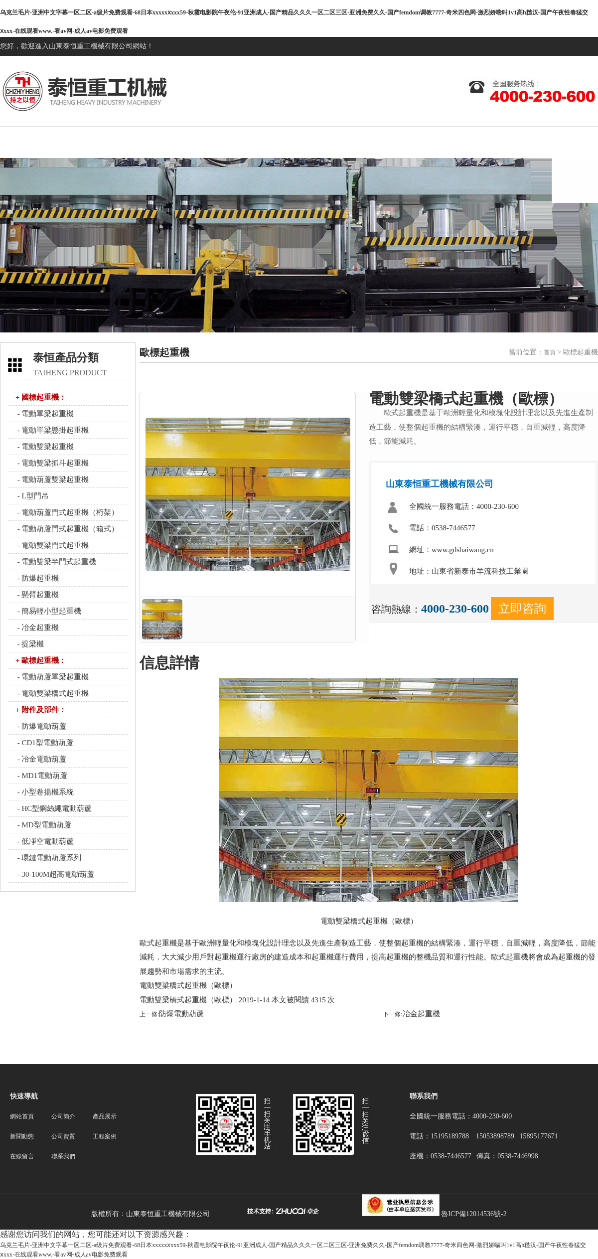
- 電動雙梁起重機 (44, 447)
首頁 (550, 352)
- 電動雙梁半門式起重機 (56, 562)
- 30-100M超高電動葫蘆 (54, 874)
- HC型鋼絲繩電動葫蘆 (53, 808)
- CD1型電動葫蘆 (44, 743)
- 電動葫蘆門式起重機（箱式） (67, 529)
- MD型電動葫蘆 (43, 825)
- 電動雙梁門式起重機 (52, 545)
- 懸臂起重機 (37, 595)
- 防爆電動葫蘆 (41, 726)
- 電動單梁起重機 (44, 414)
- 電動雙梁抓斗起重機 (52, 463)
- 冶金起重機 (37, 627)
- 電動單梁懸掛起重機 (52, 430)
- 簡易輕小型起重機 (48, 611)
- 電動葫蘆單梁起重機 (52, 677)
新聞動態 (285, 142)
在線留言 (509, 142)
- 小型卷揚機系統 (44, 792)
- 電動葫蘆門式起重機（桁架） (67, 512)
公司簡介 (63, 1116)
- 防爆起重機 (37, 578)
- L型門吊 (32, 496)
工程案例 (434, 142)
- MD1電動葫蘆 (41, 776)
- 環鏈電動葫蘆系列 (48, 858)
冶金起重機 (421, 1014)
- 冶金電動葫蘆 (41, 759)
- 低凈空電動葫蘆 (44, 841)
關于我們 (136, 142)
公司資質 (360, 142)
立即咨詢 (522, 608)
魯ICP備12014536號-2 (473, 1214)
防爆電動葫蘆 (181, 1014)
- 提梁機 (29, 644)
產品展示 (210, 142)
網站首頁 (61, 142)
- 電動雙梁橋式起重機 (52, 693)
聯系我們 (584, 142)
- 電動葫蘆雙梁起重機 (52, 479)
